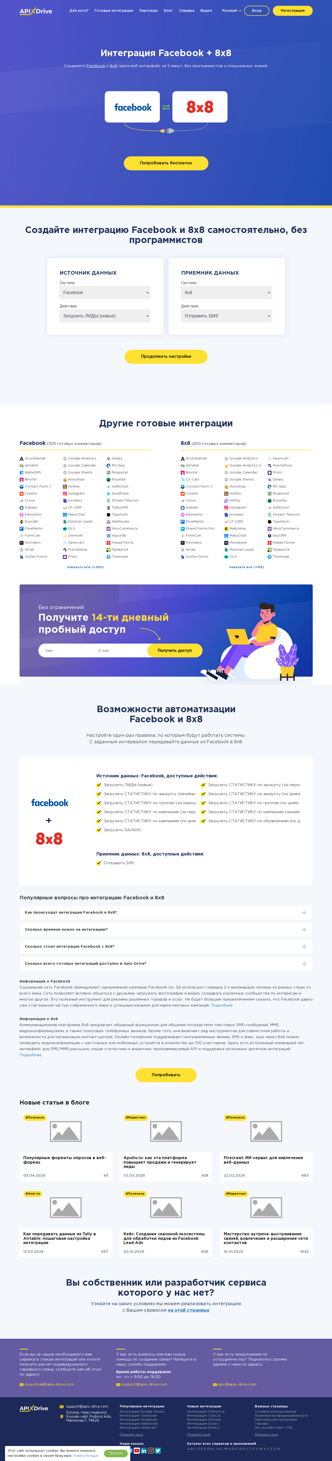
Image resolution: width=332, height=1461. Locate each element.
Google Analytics (82, 458)
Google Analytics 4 (245, 465)
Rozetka (119, 479)
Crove (30, 500)
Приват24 (120, 549)
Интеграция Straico (203, 1427)
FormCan (32, 535)
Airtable (31, 465)
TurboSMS (120, 507)
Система (67, 283)
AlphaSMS (33, 472)
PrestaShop (77, 549)
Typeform (120, 514)
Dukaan (31, 507)
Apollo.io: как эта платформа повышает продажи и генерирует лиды (160, 1162)
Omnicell (75, 535)
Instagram (76, 493)
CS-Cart (192, 479)
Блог (168, 10)
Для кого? (78, 10)
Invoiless (75, 500)
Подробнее (222, 1005)
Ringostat (120, 472)
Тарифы (262, 1423)
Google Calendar (82, 465)
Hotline (74, 486)
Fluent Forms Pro (200, 528)
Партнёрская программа (276, 1419)
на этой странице (188, 1310)
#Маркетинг (136, 1117)
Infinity (235, 500)
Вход (256, 10)
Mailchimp (238, 528)
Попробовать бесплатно (166, 163)
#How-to (33, 1193)
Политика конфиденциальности (281, 1415)
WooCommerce (125, 528)
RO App (118, 465)
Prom (72, 556)
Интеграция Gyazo (203, 1423)
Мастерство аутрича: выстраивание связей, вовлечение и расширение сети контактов (266, 1238)
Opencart (76, 542)
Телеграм (120, 556)
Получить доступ (175, 650)
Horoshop (76, 479)
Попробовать (166, 1075)
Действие (68, 306)
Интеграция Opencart (138, 1427)
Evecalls (31, 521)
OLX (71, 528)
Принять (116, 1453)
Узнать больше (85, 1455)
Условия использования (275, 1411)
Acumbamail (35, 458)
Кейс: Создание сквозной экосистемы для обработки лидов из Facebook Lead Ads (164, 1238)
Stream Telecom (125, 500)
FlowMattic (34, 528)
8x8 (113, 66)
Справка (186, 10)
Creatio (31, 493)
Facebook (95, 66)
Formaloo (33, 542)
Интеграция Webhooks (139, 1423)
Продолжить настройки (166, 356)
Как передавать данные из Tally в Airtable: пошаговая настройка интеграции (59, 1238)
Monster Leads (80, 521)
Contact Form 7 (38, 486)
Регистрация (293, 10)
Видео (206, 10)
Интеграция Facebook (138, 1419)
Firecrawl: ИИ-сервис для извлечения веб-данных (263, 1160)
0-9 (276, 1449)
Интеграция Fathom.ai (206, 1411)
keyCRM (279, 535)
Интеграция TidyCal (203, 1415)
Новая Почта (122, 542)
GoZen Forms (36, 556)
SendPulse (120, 493)
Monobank (238, 542)
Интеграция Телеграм (138, 1415)
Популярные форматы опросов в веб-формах (64, 1160)
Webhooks (120, 521)
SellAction (120, 486)
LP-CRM (74, 507)
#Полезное (35, 1117)
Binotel (30, 479)
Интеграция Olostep (204, 1419)
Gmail (29, 549)
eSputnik (119, 535)
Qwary (117, 458)
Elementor (33, 514)
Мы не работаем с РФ (273, 1427)
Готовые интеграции (113, 10)
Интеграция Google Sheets (142, 1411)
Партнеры (148, 10)
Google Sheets (80, 472)
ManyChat (76, 514)
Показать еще (131, 1434)
